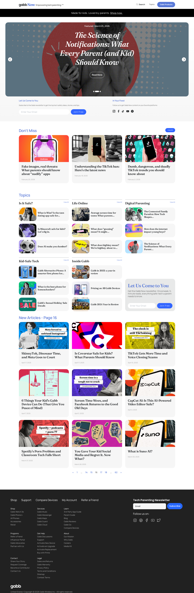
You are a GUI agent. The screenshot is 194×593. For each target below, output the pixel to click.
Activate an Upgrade (46, 546)
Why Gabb (68, 539)
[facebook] (147, 520)
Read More (97, 74)
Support (26, 500)
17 (101, 472)
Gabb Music (42, 511)
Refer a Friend (89, 500)
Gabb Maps (42, 518)
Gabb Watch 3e (17, 511)
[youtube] (153, 520)
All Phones (15, 518)
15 (91, 472)
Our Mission (69, 536)
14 (86, 472)
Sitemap (40, 574)
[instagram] (135, 520)
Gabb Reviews (70, 521)
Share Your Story (18, 561)
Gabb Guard (42, 521)
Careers (67, 543)
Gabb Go (67, 524)
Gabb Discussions (44, 536)
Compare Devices (47, 500)
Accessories (16, 521)
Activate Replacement (47, 549)
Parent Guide (69, 515)
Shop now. (116, 13)
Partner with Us (17, 546)
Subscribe (174, 506)
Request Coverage (19, 564)
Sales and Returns (45, 561)
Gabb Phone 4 (16, 515)
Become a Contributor (20, 567)
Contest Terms (43, 577)
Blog (66, 518)
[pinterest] (141, 520)
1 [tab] (93, 91)
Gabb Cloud (42, 524)
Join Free (79, 112)
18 (106, 472)
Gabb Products (166, 4)
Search (140, 4)
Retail (13, 524)
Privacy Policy (43, 567)
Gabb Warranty (43, 564)
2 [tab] (97, 91)
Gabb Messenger (44, 515)
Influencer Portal (18, 539)
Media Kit (68, 546)
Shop (14, 500)
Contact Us (15, 571)
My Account (69, 500)
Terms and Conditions (46, 571)
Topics (152, 4)
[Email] (149, 506)
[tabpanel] (97, 59)
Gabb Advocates (18, 543)
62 (116, 472)
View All (170, 130)
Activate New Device (46, 543)
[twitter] (159, 520)
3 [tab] (100, 91)
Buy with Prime (43, 552)
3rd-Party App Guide (72, 511)
